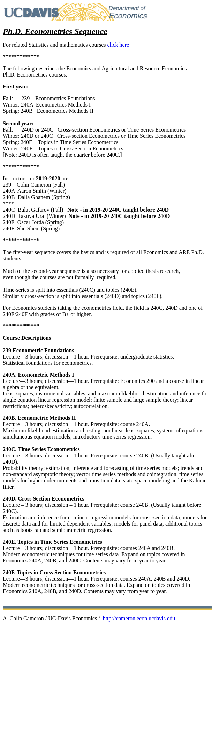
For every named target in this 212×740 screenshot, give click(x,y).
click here (118, 45)
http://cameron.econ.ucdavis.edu (139, 618)
